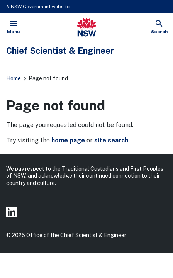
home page (68, 140)
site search (111, 140)
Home (13, 78)
